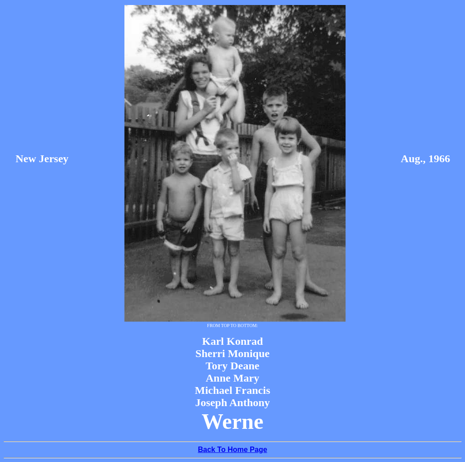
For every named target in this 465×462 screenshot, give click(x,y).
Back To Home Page (232, 449)
